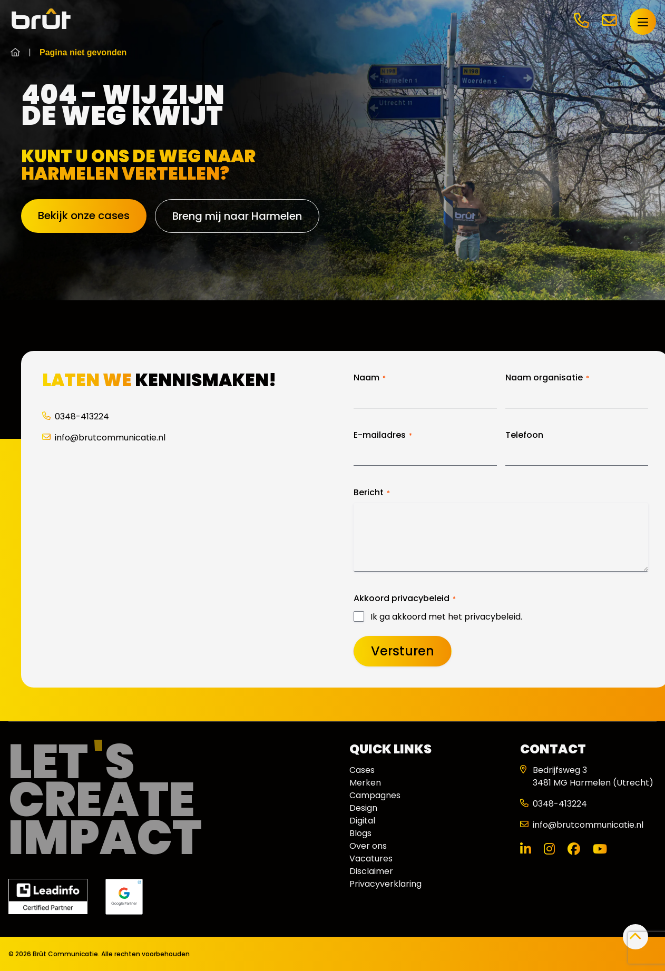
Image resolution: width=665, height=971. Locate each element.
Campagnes (374, 795)
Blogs (360, 833)
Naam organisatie (547, 378)
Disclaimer (371, 871)
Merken (365, 783)
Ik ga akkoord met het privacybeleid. (446, 617)
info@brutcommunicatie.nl (103, 437)
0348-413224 (75, 416)
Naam (370, 378)
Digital (362, 821)
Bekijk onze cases (84, 215)
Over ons (368, 846)
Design (363, 808)
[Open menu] (642, 21)
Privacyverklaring (385, 884)
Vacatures (371, 858)
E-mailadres (383, 435)
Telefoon (524, 435)
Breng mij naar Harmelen (237, 216)
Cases (362, 770)
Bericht (372, 492)
